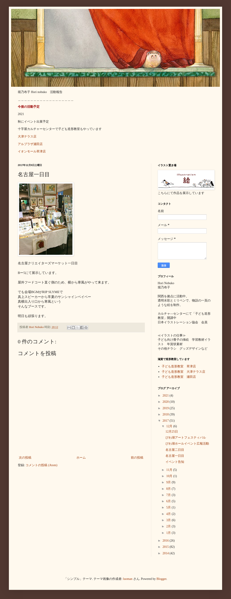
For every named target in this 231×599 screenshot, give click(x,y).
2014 (166, 553)
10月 (169, 476)
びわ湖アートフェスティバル (185, 437)
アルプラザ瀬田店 (30, 144)
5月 (169, 507)
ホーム (81, 457)
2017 (166, 420)
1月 (169, 532)
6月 (169, 501)
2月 (169, 526)
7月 (169, 495)
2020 (166, 401)
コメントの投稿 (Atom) (41, 465)
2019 (166, 408)
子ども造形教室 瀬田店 (179, 376)
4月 (169, 514)
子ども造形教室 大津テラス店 (183, 371)
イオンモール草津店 (32, 151)
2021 (166, 395)
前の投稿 (137, 457)
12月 (169, 426)
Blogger (161, 579)
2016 (166, 540)
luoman (127, 579)
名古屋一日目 (174, 455)
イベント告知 (174, 461)
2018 (166, 414)
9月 (169, 482)
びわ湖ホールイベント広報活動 (187, 443)
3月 (169, 520)
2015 (166, 546)
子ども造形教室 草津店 (179, 366)
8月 (169, 488)
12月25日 (171, 431)
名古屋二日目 (174, 449)
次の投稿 (25, 457)
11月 (169, 470)
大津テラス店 (27, 136)
